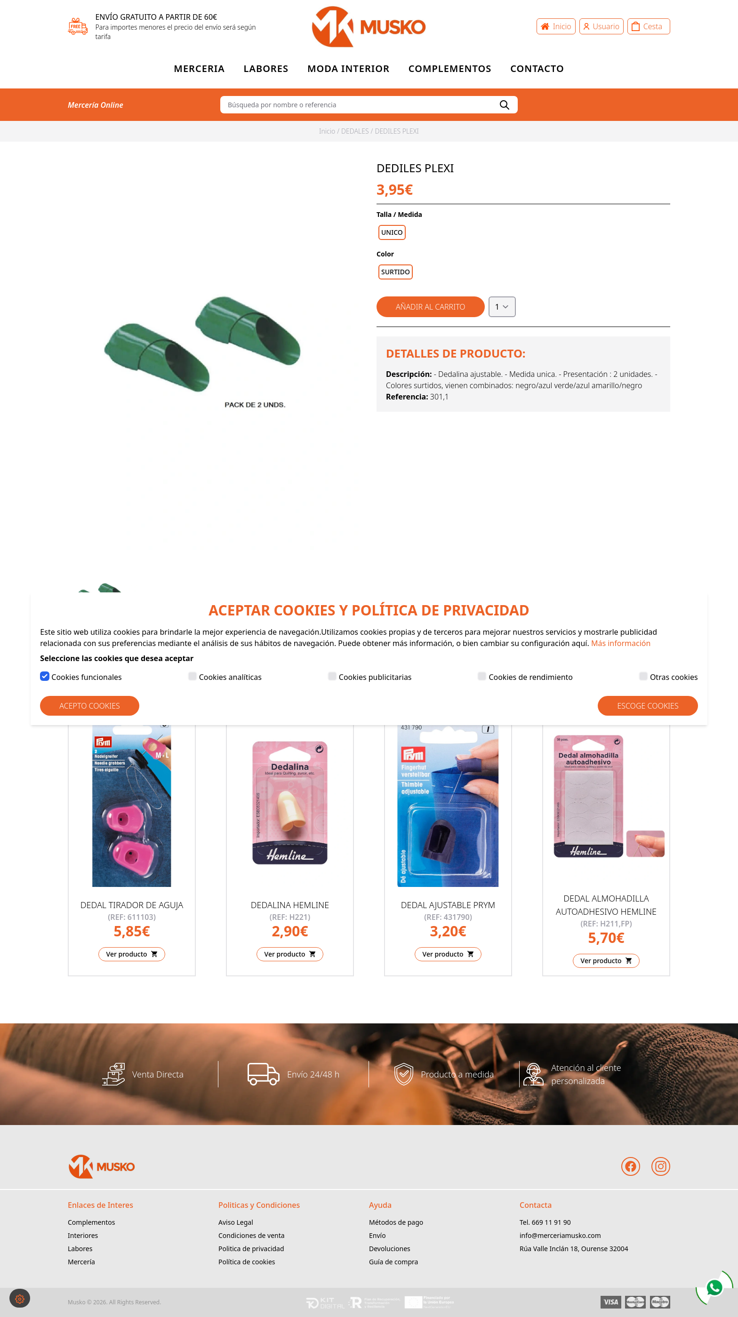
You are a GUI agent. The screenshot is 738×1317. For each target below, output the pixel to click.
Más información (620, 643)
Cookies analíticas (230, 677)
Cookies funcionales (86, 677)
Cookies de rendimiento (531, 677)
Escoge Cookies (647, 706)
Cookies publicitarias (375, 677)
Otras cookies (674, 677)
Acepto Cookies (89, 706)
